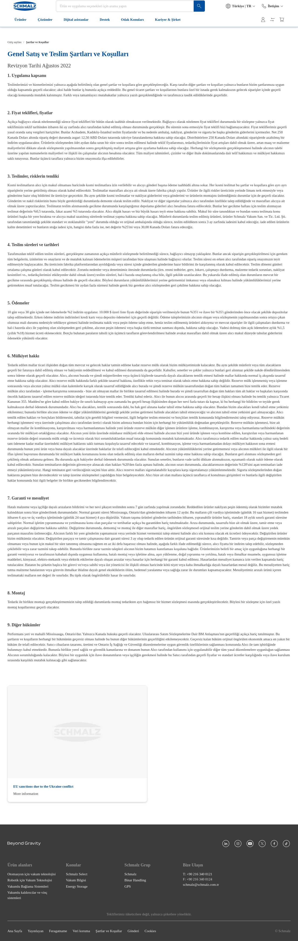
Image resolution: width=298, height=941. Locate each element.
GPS (127, 886)
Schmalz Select (76, 874)
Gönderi (133, 931)
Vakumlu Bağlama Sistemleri (27, 886)
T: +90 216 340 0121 (197, 874)
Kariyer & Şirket (164, 30)
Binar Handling (135, 880)
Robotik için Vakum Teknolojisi (29, 880)
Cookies (150, 931)
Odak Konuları (129, 30)
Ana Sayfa (14, 931)
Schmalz (130, 874)
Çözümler (42, 30)
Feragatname (58, 931)
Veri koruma (81, 931)
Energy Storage (77, 886)
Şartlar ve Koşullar (109, 931)
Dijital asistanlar (73, 30)
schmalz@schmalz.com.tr (201, 884)
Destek (101, 30)
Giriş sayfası (14, 42)
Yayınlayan (36, 931)
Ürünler (17, 30)
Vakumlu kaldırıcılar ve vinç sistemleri (27, 895)
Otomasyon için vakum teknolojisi (31, 874)
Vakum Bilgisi (76, 880)
